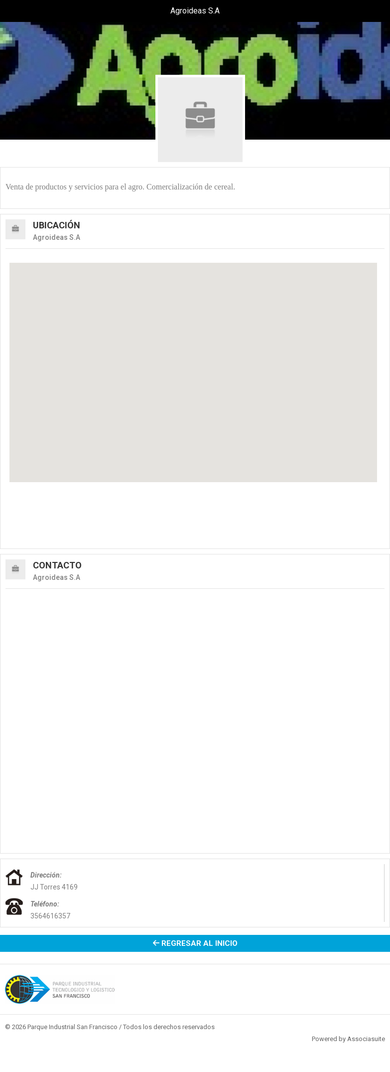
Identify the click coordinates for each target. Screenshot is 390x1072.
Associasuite (366, 1039)
